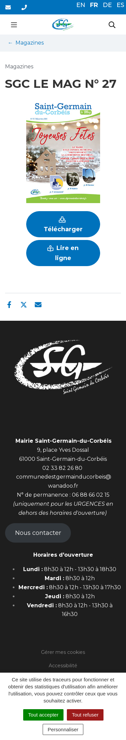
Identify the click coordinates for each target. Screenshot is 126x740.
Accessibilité (63, 666)
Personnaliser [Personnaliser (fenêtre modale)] (63, 729)
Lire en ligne (63, 253)
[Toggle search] (112, 24)
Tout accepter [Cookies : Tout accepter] (43, 715)
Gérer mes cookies (63, 652)
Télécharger (63, 225)
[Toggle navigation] (14, 24)
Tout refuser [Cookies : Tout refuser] (85, 715)
